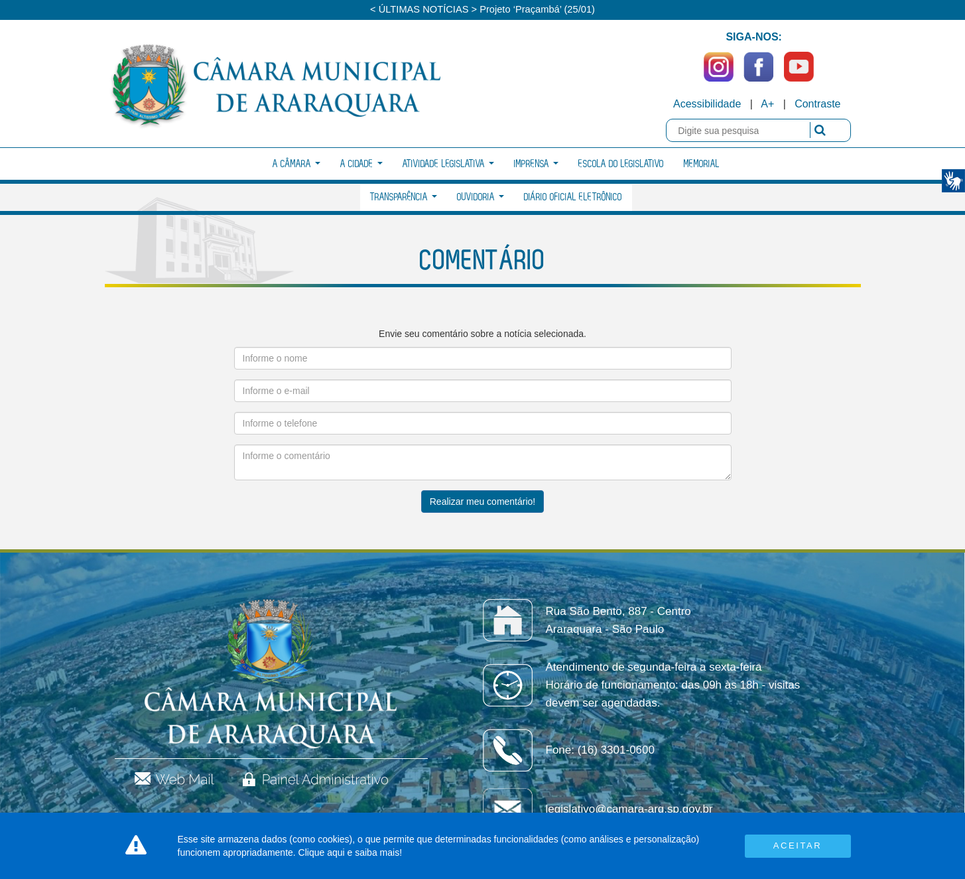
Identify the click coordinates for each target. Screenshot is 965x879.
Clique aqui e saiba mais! (350, 852)
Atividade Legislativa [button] (448, 164)
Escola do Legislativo (621, 164)
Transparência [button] (403, 197)
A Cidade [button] (361, 164)
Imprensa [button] (536, 164)
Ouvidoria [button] (480, 197)
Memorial (702, 164)
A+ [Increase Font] (767, 103)
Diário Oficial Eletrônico (573, 197)
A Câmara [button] (296, 164)
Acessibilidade (707, 103)
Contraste (817, 103)
